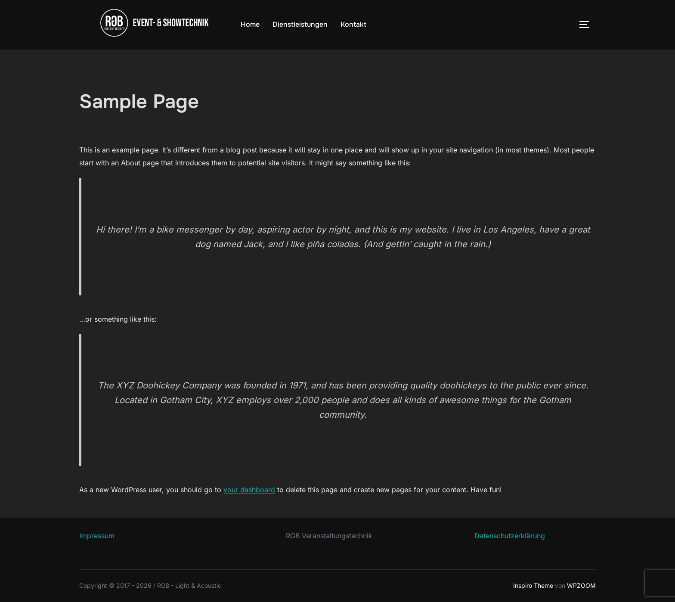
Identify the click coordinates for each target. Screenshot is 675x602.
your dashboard (249, 489)
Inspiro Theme (533, 585)
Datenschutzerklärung (509, 535)
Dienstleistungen (300, 24)
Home (250, 24)
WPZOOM (581, 585)
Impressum (97, 535)
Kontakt (353, 24)
